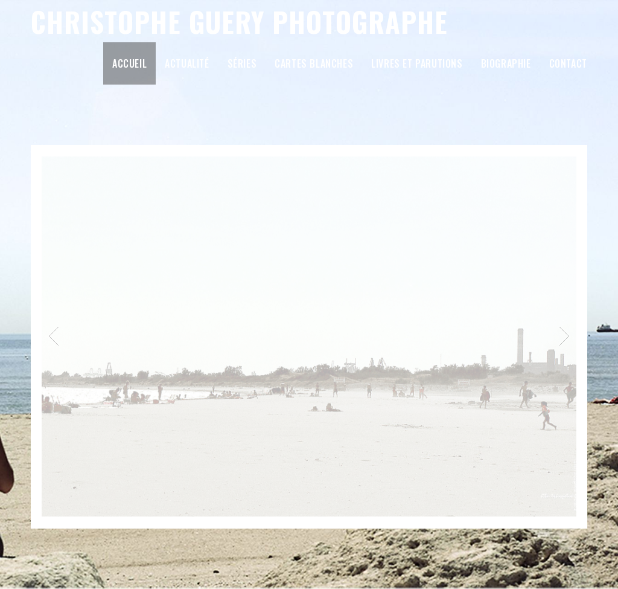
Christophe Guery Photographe (239, 21)
